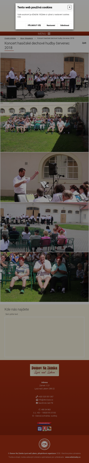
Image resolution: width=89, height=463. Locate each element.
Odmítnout (64, 25)
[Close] (70, 7)
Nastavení (51, 25)
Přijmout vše (34, 25)
